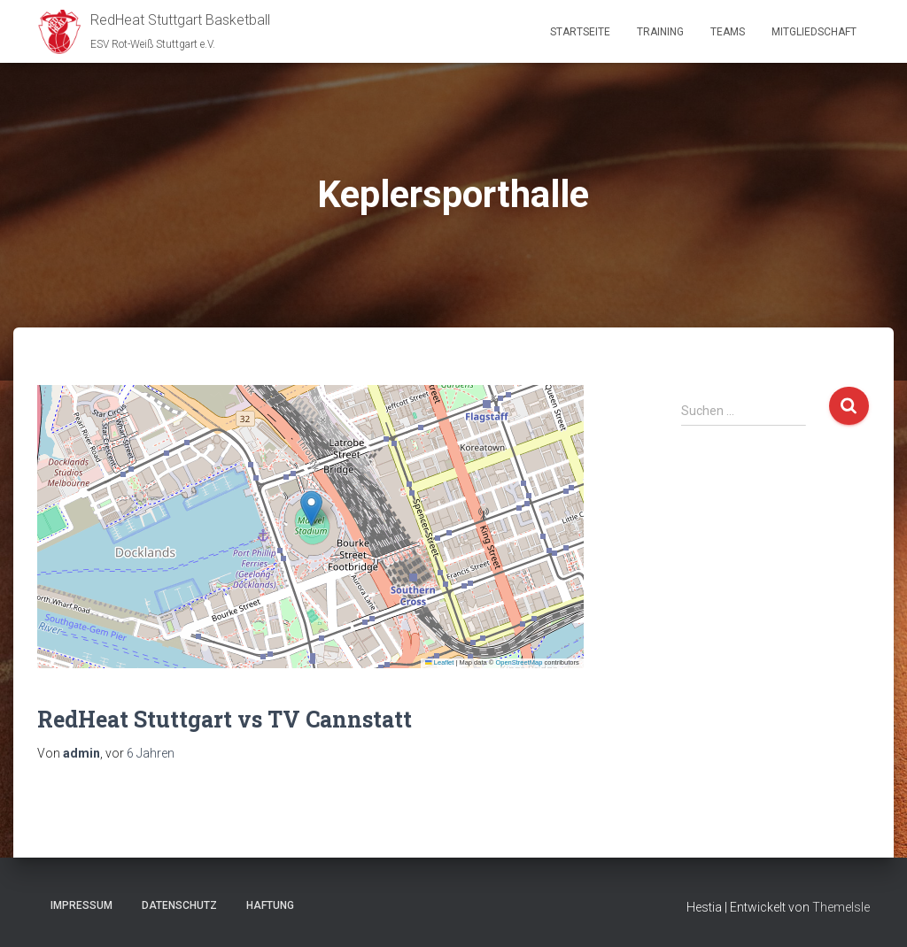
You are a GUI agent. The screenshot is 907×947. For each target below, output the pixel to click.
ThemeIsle (841, 907)
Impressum (81, 905)
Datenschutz (179, 905)
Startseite (580, 32)
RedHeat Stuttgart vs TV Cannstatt (224, 719)
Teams (727, 32)
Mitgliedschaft (814, 32)
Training (660, 32)
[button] (311, 508)
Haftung (270, 905)
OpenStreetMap (518, 662)
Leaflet (439, 662)
